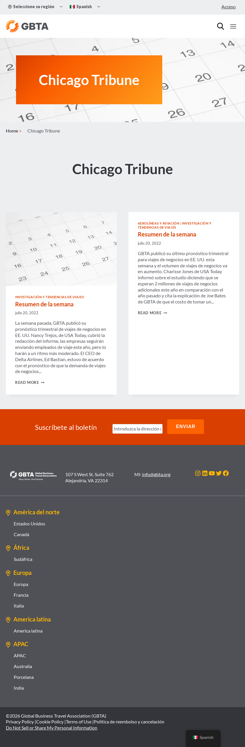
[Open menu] (233, 26)
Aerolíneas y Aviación (158, 226)
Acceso (228, 6)
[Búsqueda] (220, 26)
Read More (30, 385)
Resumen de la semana (44, 306)
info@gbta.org (156, 474)
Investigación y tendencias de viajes (49, 299)
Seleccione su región (31, 6)
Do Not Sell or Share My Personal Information (51, 727)
